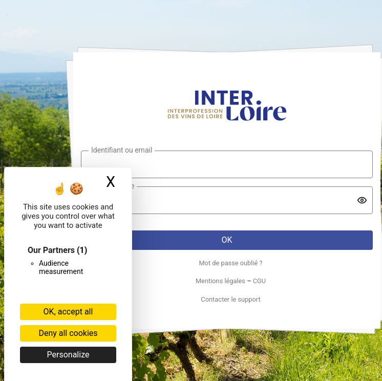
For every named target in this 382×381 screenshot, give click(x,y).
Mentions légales (220, 281)
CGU (259, 281)
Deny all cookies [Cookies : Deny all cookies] (67, 333)
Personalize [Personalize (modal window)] (68, 354)
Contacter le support (230, 299)
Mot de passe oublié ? (230, 263)
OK (226, 240)
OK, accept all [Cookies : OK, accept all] (68, 311)
